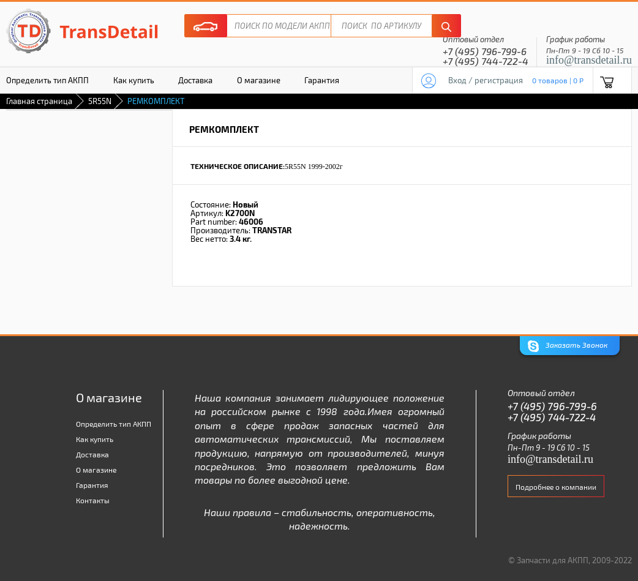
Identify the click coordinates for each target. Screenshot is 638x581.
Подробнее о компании (556, 486)
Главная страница (39, 101)
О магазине (258, 80)
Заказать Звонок (567, 346)
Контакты (93, 500)
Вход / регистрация (485, 80)
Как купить (133, 80)
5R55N (99, 101)
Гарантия (321, 80)
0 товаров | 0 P (558, 80)
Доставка (195, 80)
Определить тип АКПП (113, 423)
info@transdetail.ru (589, 60)
